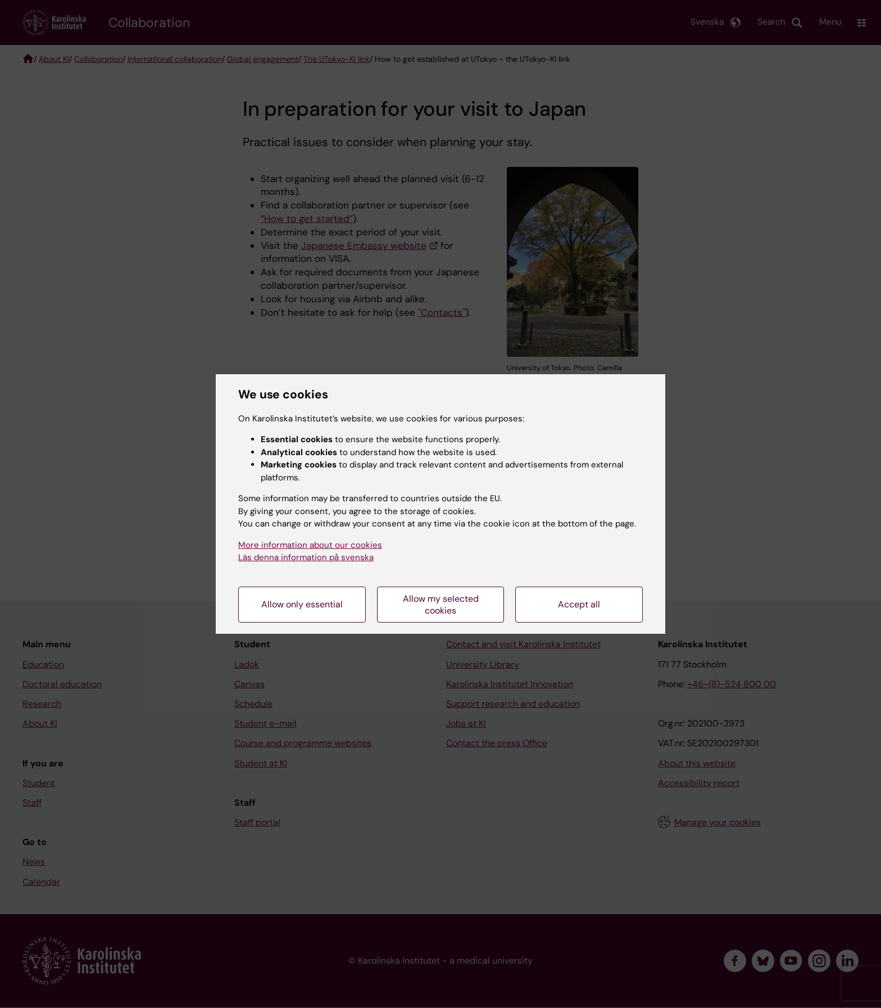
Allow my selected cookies (441, 604)
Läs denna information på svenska (306, 557)
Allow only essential (302, 604)
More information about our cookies (310, 545)
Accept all (579, 604)
